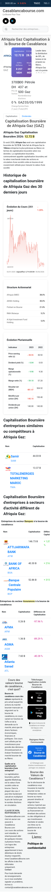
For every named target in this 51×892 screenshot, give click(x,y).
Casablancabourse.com (23, 10)
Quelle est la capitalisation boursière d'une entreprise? (11, 788)
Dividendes (26, 116)
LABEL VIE (11, 3)
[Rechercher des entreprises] (25, 29)
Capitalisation (11, 116)
